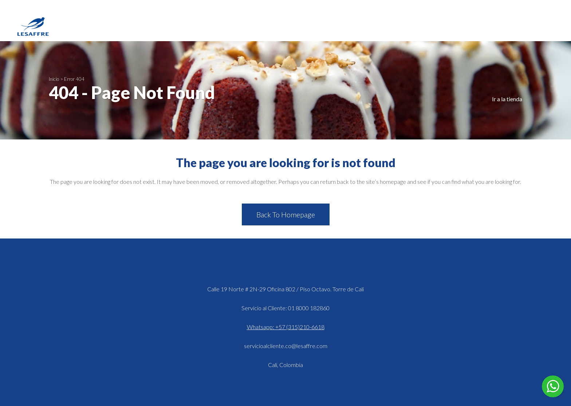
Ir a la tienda (507, 98)
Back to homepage (285, 214)
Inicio (54, 79)
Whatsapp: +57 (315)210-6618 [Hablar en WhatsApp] (285, 326)
